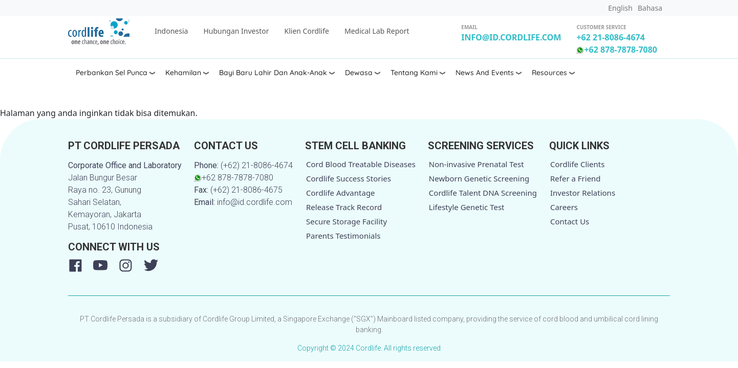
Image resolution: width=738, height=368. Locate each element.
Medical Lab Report (376, 31)
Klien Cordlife (307, 31)
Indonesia (171, 31)
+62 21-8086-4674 (610, 37)
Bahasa (650, 8)
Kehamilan (183, 72)
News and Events (484, 72)
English (620, 8)
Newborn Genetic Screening (479, 178)
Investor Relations (582, 193)
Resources (549, 72)
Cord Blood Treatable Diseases (361, 164)
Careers (564, 207)
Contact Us (569, 221)
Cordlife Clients (577, 164)
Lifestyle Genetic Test (467, 207)
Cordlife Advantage (340, 193)
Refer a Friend (575, 178)
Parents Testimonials (343, 236)
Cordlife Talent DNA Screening (483, 193)
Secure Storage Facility (346, 221)
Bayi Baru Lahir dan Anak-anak (273, 72)
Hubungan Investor (236, 31)
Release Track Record (344, 207)
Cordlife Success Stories (348, 178)
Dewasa (359, 72)
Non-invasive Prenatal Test (476, 164)
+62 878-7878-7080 (616, 49)
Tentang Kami (414, 72)
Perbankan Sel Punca (111, 72)
